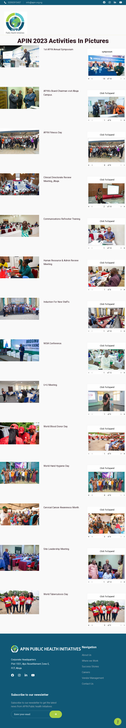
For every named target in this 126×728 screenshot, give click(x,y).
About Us (86, 655)
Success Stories (90, 666)
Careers (86, 672)
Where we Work (90, 660)
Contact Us (87, 683)
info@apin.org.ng (34, 2)
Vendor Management (93, 678)
